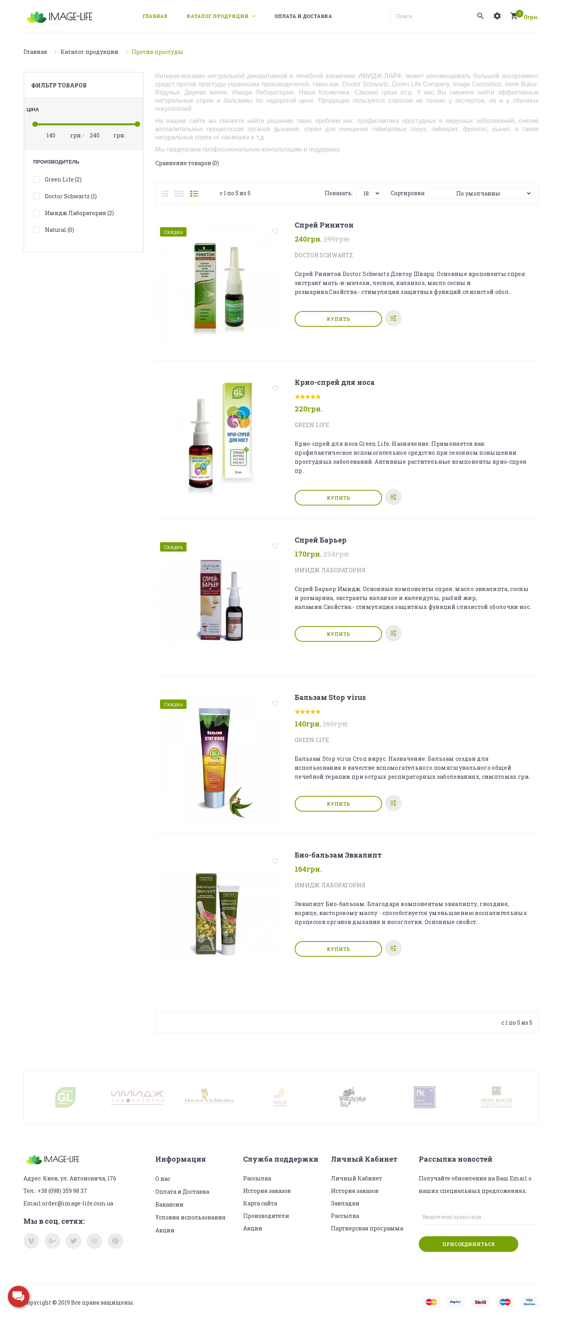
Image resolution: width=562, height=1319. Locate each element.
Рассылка (257, 1178)
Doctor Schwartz (324, 255)
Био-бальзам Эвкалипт (338, 855)
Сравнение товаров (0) (187, 163)
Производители (266, 1215)
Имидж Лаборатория (330, 570)
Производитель (56, 162)
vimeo (31, 1241)
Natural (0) (59, 229)
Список (194, 193)
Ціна (33, 109)
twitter (73, 1241)
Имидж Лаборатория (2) (79, 213)
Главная (35, 51)
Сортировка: (408, 193)
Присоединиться (468, 1244)
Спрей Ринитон (324, 225)
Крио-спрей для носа (335, 382)
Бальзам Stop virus (330, 697)
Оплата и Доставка (182, 1191)
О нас (162, 1178)
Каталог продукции (89, 51)
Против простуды (157, 51)
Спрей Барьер (321, 540)
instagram (94, 1241)
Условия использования (190, 1217)
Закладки (345, 1203)
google (52, 1241)
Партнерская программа (367, 1228)
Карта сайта (260, 1203)
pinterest (115, 1241)
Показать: (339, 193)
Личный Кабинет (356, 1178)
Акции (164, 1230)
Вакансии (169, 1204)
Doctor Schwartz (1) (71, 196)
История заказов (267, 1190)
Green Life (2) (63, 179)
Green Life (312, 425)
